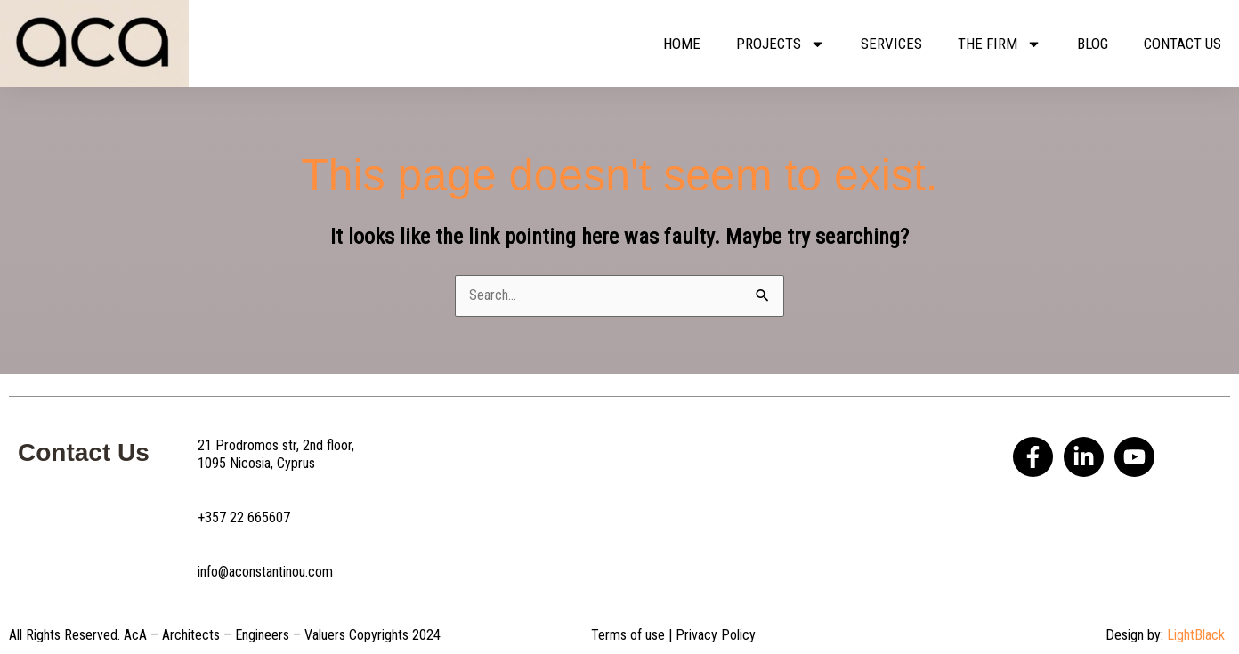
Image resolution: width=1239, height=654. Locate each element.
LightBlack (1196, 634)
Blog (1092, 43)
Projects (780, 44)
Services (891, 43)
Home (681, 43)
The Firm (999, 44)
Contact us (1182, 43)
